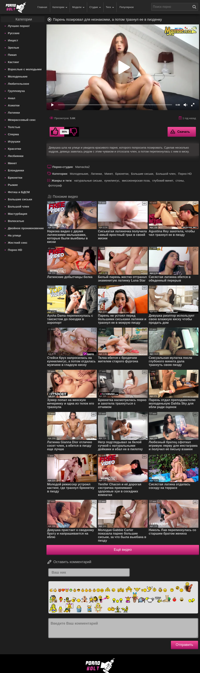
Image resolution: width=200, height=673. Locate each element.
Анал (11, 98)
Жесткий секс (17, 242)
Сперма (13, 134)
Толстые (14, 127)
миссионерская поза (136, 180)
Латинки (14, 112)
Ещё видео (123, 550)
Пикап (12, 54)
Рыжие (13, 184)
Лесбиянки (15, 156)
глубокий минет (162, 180)
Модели (78, 7)
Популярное (126, 7)
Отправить (184, 645)
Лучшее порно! (19, 26)
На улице (14, 235)
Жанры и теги (61, 180)
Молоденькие (18, 76)
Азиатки (14, 105)
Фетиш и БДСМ (19, 192)
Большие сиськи (20, 199)
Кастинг (13, 62)
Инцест (13, 40)
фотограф (55, 185)
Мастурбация (17, 213)
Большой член (18, 206)
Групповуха (16, 91)
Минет (12, 163)
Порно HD (15, 249)
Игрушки (14, 141)
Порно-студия (62, 166)
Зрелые (13, 47)
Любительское (18, 83)
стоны (180, 180)
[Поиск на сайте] (195, 7)
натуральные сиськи (88, 180)
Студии (95, 7)
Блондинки (16, 170)
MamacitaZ (82, 166)
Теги (110, 7)
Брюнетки (15, 177)
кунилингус (111, 180)
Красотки (14, 148)
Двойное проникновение (26, 228)
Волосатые (16, 221)
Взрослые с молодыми (25, 69)
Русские (14, 33)
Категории (59, 7)
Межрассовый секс (22, 119)
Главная (42, 7)
